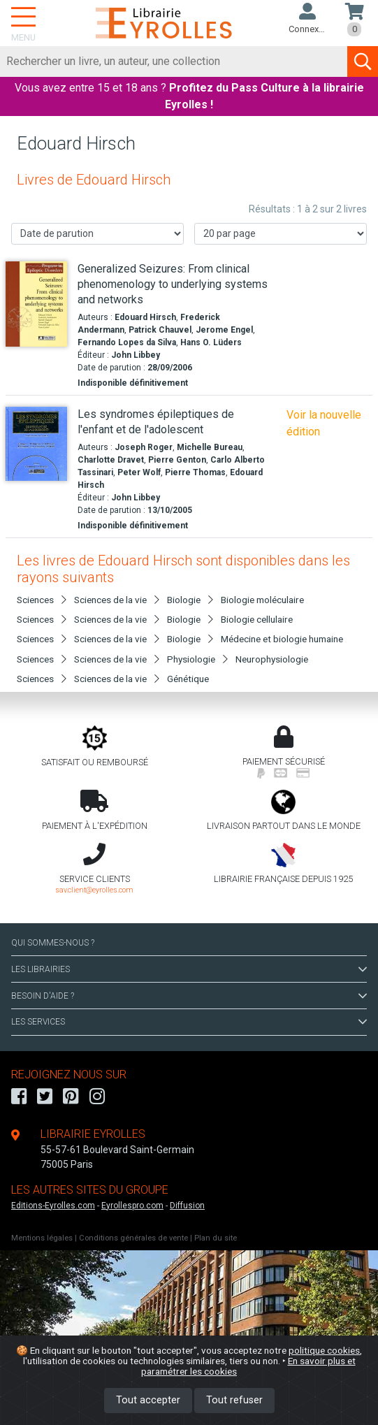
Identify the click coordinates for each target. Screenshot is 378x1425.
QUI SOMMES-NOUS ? (52, 943)
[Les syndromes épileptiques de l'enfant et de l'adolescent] (36, 444)
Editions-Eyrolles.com (53, 1205)
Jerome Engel (224, 330)
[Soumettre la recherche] (362, 61)
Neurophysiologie (271, 659)
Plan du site (215, 1238)
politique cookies (324, 1350)
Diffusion (187, 1205)
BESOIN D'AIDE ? (189, 996)
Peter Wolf (139, 472)
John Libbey (135, 355)
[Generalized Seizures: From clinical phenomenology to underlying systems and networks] (36, 304)
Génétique (188, 678)
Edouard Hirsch (145, 317)
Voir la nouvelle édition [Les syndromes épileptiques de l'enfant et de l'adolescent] (323, 423)
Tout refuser (234, 1400)
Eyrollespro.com (132, 1205)
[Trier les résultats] (97, 234)
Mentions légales (42, 1238)
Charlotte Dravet (111, 460)
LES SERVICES (189, 1021)
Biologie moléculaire (262, 599)
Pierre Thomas (195, 472)
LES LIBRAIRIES (189, 969)
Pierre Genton (177, 460)
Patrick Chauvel (160, 330)
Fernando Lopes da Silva (127, 342)
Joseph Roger (144, 447)
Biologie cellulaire (257, 619)
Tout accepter (148, 1400)
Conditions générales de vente (133, 1238)
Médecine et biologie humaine (282, 638)
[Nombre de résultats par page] (280, 234)
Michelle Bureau (209, 447)
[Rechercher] (174, 61)
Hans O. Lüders (211, 342)
